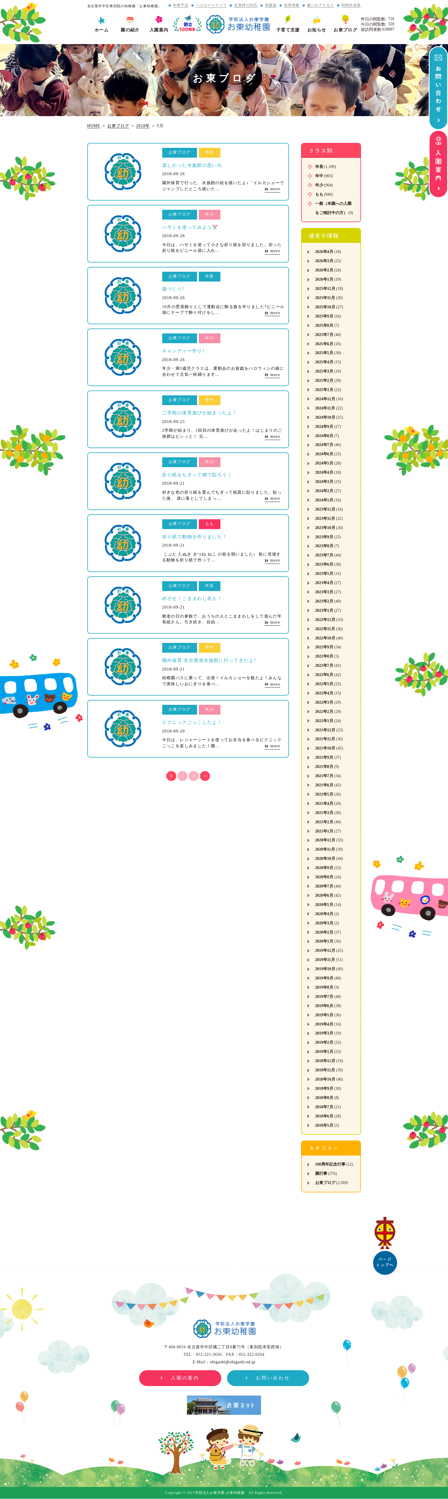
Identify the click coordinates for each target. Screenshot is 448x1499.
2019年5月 (324, 1015)
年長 (319, 167)
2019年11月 (325, 960)
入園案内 (159, 30)
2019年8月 (324, 987)
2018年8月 (324, 1098)
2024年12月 (325, 399)
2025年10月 (325, 307)
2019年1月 (324, 1051)
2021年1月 (324, 831)
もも (319, 194)
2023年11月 (325, 518)
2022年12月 (325, 620)
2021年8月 (324, 766)
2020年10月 (325, 858)
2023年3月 (324, 592)
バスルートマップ (211, 5)
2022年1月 (324, 721)
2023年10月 (325, 528)
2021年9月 (324, 757)
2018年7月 (324, 1107)
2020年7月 (324, 886)
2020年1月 (324, 941)
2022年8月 (324, 656)
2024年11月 (325, 408)
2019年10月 (325, 969)
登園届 (271, 5)
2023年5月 (324, 573)
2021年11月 (325, 739)
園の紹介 (130, 30)
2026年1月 (324, 279)
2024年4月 (324, 472)
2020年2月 (324, 932)
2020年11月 (325, 849)
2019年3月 (324, 1033)
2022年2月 (324, 711)
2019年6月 (324, 1006)
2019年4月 (324, 1024)
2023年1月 (324, 610)
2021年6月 (324, 785)
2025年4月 (324, 362)
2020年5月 (324, 905)
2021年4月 (324, 803)
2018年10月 (325, 1079)
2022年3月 (324, 702)
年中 (319, 176)
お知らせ (316, 30)
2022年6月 (324, 675)
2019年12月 (325, 950)
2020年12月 (325, 840)
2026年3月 (324, 261)
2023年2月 (324, 601)
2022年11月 (325, 629)
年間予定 (181, 5)
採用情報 (292, 5)
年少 (319, 185)
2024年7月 (324, 445)
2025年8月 (324, 325)
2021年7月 (324, 776)
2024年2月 (324, 491)
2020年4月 (324, 914)
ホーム (101, 30)
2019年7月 (324, 996)
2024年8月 (324, 436)
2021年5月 (324, 794)
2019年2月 (324, 1042)
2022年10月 (325, 638)
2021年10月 (325, 748)
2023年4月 (324, 583)
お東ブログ (345, 30)
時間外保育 (351, 5)
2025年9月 (324, 316)
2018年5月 (324, 1125)
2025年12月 (325, 288)
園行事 (321, 1173)
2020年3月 (324, 923)
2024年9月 (324, 426)
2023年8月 (324, 546)
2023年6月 (324, 564)
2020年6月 (324, 895)
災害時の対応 (245, 5)
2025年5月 (324, 353)
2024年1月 (324, 500)
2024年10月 (325, 417)
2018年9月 (324, 1088)
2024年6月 (324, 454)
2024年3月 (324, 481)
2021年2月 (324, 822)
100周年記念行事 (330, 1164)
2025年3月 (324, 371)
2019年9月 (324, 978)
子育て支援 (288, 30)
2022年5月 (324, 684)
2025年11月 (325, 298)
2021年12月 (325, 730)
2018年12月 (325, 1061)
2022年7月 (324, 665)
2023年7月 (324, 555)
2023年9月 (324, 537)
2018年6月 (324, 1116)
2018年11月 (325, 1070)
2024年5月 (324, 463)
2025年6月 (324, 344)
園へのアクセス (320, 5)
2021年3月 (324, 813)
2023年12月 (325, 509)
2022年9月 (324, 647)
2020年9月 (324, 868)
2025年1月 (324, 390)
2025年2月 (324, 380)
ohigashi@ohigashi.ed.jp (232, 1362)
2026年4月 (324, 252)
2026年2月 (324, 270)
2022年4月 (324, 693)
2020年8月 (324, 877)
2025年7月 (324, 335)
